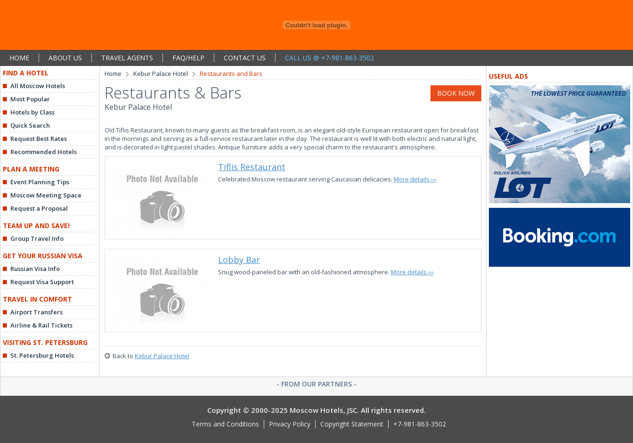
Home (113, 73)
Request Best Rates (38, 138)
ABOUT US (65, 57)
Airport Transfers (36, 312)
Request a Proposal (39, 208)
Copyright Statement (351, 423)
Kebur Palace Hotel (160, 73)
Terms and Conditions (225, 423)
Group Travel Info (37, 238)
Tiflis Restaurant (251, 166)
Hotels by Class (32, 112)
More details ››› (415, 179)
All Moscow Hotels (37, 86)
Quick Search (30, 125)
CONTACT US (245, 57)
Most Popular (30, 99)
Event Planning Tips (39, 182)
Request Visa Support (42, 282)
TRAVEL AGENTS (127, 57)
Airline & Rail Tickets (41, 325)
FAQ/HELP (188, 57)
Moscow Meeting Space (45, 195)
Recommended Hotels (43, 152)
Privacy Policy (289, 423)
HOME (19, 57)
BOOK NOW (456, 93)
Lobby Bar (239, 259)
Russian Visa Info (35, 268)
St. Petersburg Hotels (42, 355)
